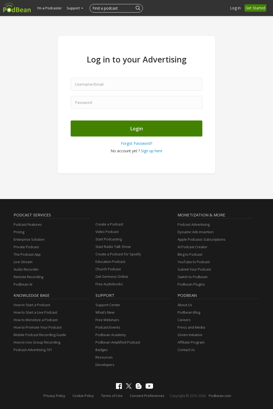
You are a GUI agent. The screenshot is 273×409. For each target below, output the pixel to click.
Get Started (255, 7)
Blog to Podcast (190, 254)
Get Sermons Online (111, 276)
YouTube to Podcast (194, 261)
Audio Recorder (26, 269)
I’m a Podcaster (49, 8)
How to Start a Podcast (32, 304)
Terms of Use (112, 395)
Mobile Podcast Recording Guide (40, 334)
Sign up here (151, 150)
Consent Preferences (147, 395)
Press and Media (191, 327)
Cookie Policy (83, 395)
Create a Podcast (109, 224)
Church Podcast (108, 269)
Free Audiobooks (109, 284)
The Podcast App (27, 254)
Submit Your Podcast (194, 269)
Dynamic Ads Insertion (196, 231)
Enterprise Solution (29, 239)
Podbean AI (23, 284)
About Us (185, 304)
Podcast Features (28, 224)
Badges (101, 349)
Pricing (19, 231)
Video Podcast (107, 231)
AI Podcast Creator (192, 246)
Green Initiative (190, 334)
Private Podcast (26, 246)
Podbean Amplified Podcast (117, 342)
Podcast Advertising (194, 224)
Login (136, 128)
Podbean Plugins (191, 284)
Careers (184, 319)
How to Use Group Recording (37, 342)
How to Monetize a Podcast (36, 319)
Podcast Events (107, 327)
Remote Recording (28, 276)
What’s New (104, 312)
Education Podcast (110, 261)
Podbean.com (220, 395)
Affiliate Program (191, 342)
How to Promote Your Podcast (38, 327)
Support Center (107, 304)
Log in (235, 7)
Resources (104, 357)
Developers (104, 364)
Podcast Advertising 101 (33, 349)
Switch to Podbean (193, 276)
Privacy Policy (54, 395)
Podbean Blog (189, 312)
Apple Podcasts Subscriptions (202, 239)
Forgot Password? (136, 143)
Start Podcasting (108, 239)
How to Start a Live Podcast (35, 312)
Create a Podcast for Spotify (118, 254)
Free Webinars (107, 319)
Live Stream (23, 261)
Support (75, 8)
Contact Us (186, 349)
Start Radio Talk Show (113, 246)
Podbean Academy (110, 334)
